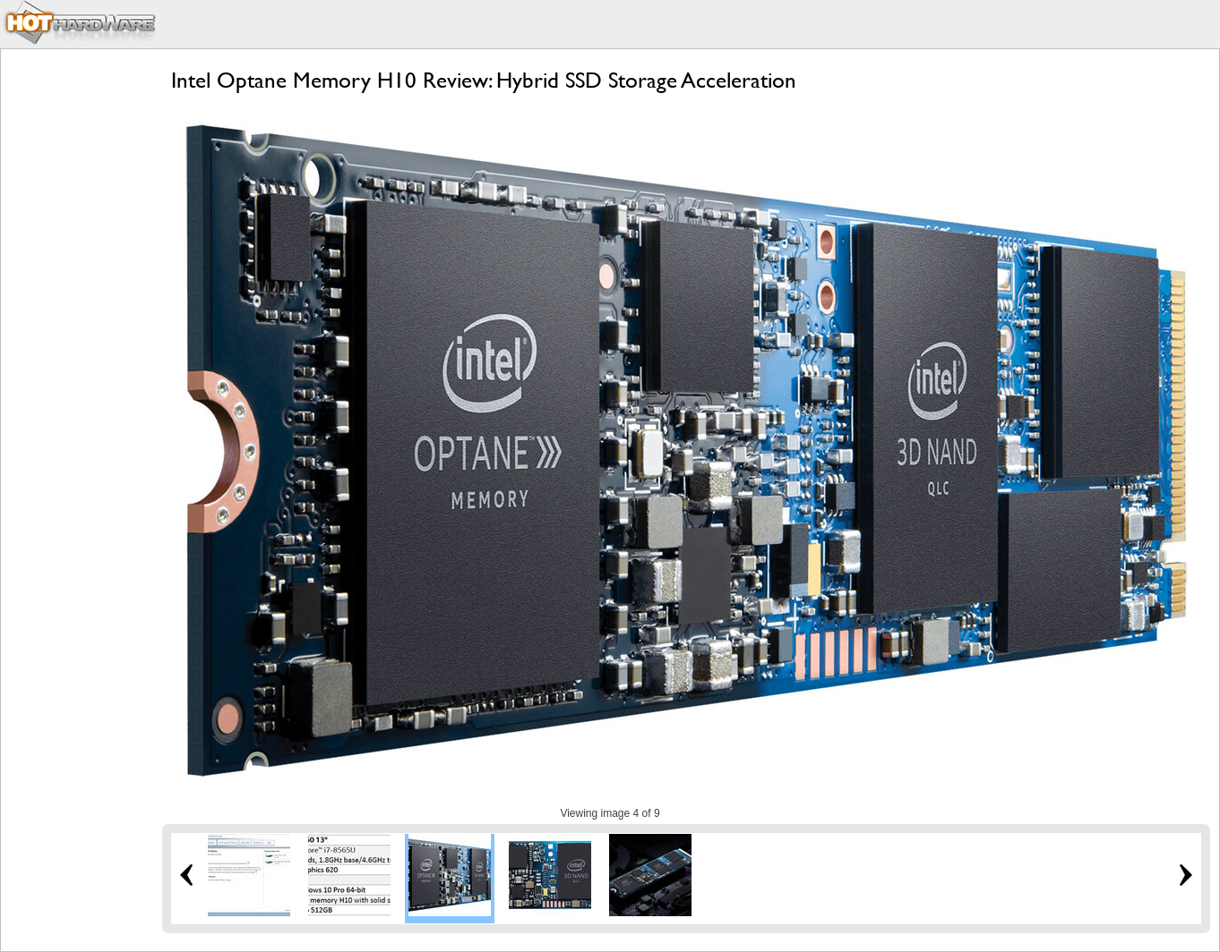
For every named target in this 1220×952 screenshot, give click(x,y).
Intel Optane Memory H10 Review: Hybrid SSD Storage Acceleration (483, 80)
